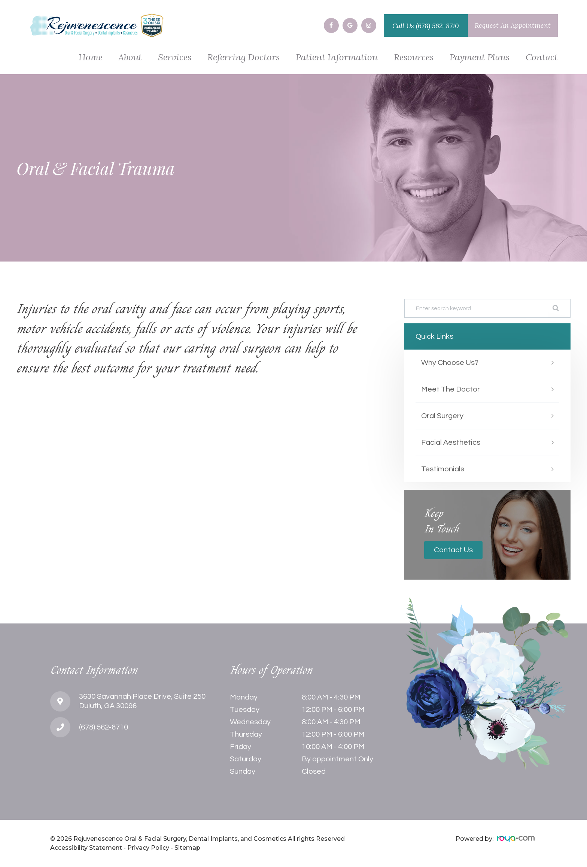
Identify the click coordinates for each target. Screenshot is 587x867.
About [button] (130, 58)
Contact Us (453, 550)
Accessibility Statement (86, 847)
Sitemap (187, 847)
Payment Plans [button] (480, 58)
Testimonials (442, 469)
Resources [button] (414, 58)
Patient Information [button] (337, 58)
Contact (542, 58)
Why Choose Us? (449, 362)
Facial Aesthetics (450, 442)
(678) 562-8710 (437, 25)
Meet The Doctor (450, 389)
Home (91, 58)
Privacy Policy (148, 847)
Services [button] (174, 58)
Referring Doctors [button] (243, 58)
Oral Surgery (442, 416)
